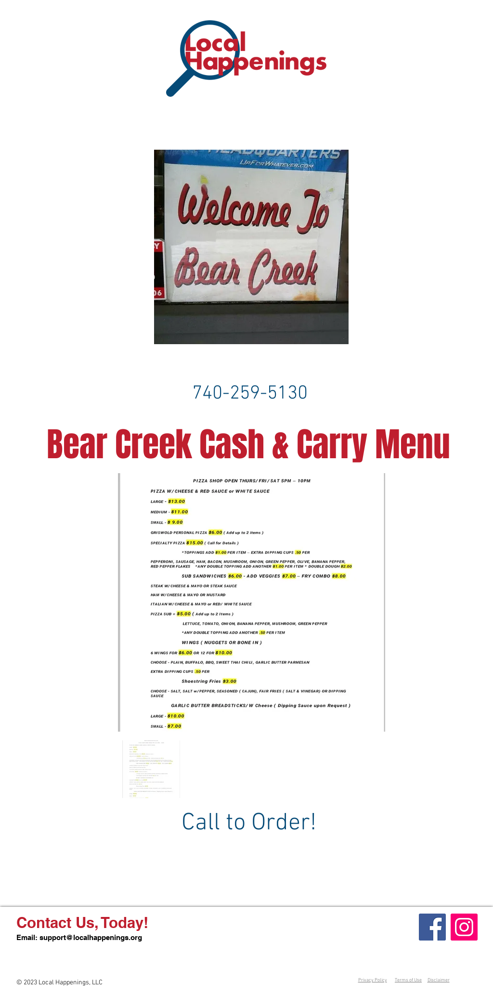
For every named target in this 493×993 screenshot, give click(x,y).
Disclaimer (439, 980)
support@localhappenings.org (90, 937)
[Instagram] (464, 927)
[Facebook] (432, 927)
